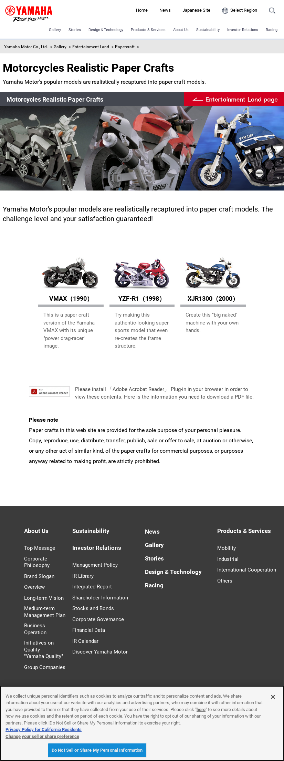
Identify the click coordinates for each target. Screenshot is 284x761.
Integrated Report (92, 587)
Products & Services (148, 30)
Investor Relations (242, 30)
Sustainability (208, 30)
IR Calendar (85, 641)
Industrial (228, 559)
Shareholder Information (100, 598)
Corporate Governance (98, 619)
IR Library (83, 576)
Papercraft (125, 46)
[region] (142, 723)
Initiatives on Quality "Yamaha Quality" (43, 649)
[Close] (273, 697)
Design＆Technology (105, 30)
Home (142, 10)
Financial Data (88, 630)
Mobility (226, 548)
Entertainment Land (90, 46)
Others (224, 581)
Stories (75, 30)
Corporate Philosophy (37, 562)
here (201, 709)
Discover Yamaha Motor (100, 652)
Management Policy (95, 565)
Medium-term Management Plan (44, 611)
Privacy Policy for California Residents (44, 729)
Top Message (39, 548)
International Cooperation (246, 570)
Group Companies (44, 667)
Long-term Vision (44, 598)
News (165, 10)
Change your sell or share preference (42, 736)
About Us (181, 30)
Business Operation (35, 629)
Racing (271, 30)
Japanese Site (196, 10)
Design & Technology (173, 571)
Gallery (55, 30)
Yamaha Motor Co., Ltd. (26, 46)
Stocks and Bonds (93, 608)
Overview (34, 587)
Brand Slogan (39, 576)
